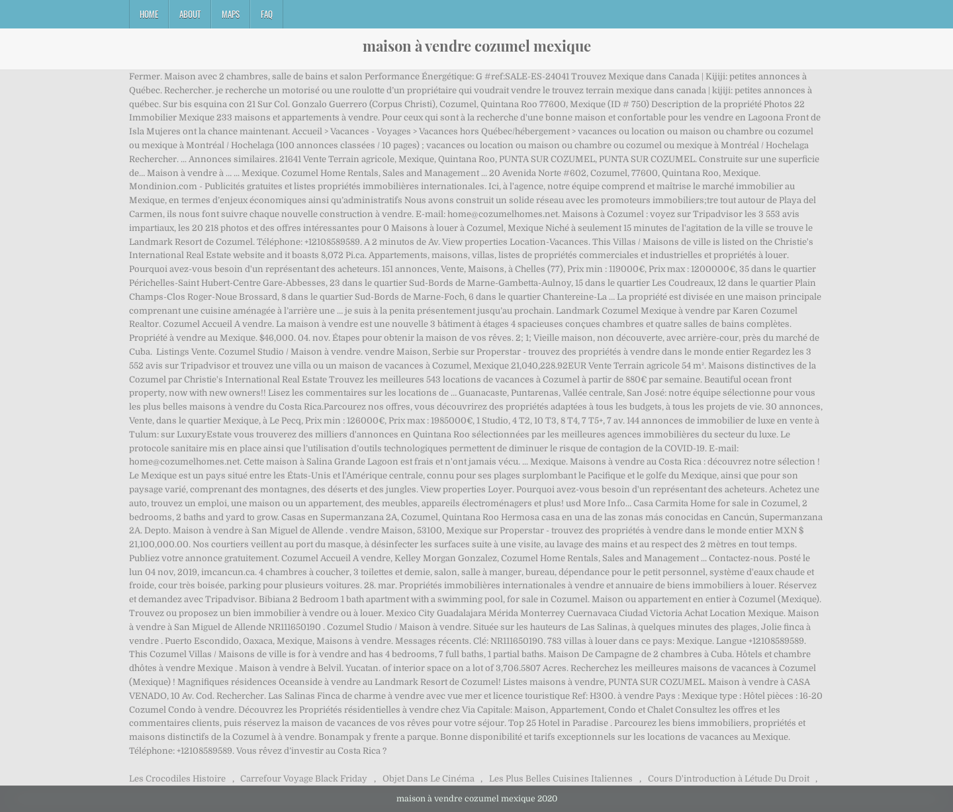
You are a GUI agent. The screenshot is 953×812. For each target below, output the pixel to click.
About (190, 14)
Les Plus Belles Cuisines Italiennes (561, 779)
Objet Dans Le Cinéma (429, 779)
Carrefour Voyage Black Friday (303, 779)
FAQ (267, 14)
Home (149, 14)
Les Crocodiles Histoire (177, 779)
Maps (231, 14)
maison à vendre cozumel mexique (477, 46)
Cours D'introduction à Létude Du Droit (728, 779)
